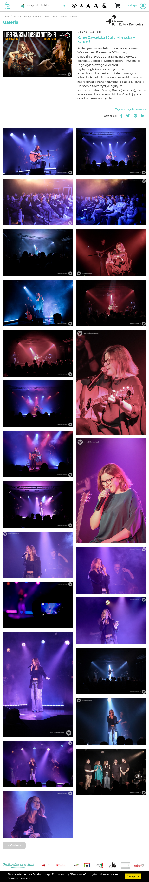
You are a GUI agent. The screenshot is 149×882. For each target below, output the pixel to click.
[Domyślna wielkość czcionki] (81, 5)
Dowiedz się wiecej (19, 878)
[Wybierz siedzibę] (42, 6)
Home (7, 16)
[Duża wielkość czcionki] (96, 5)
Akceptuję (133, 876)
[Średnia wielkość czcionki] (88, 6)
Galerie (16, 16)
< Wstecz (14, 845)
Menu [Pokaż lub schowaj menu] (7, 6)
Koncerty (26, 16)
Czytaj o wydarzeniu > (130, 109)
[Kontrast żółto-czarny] (74, 5)
